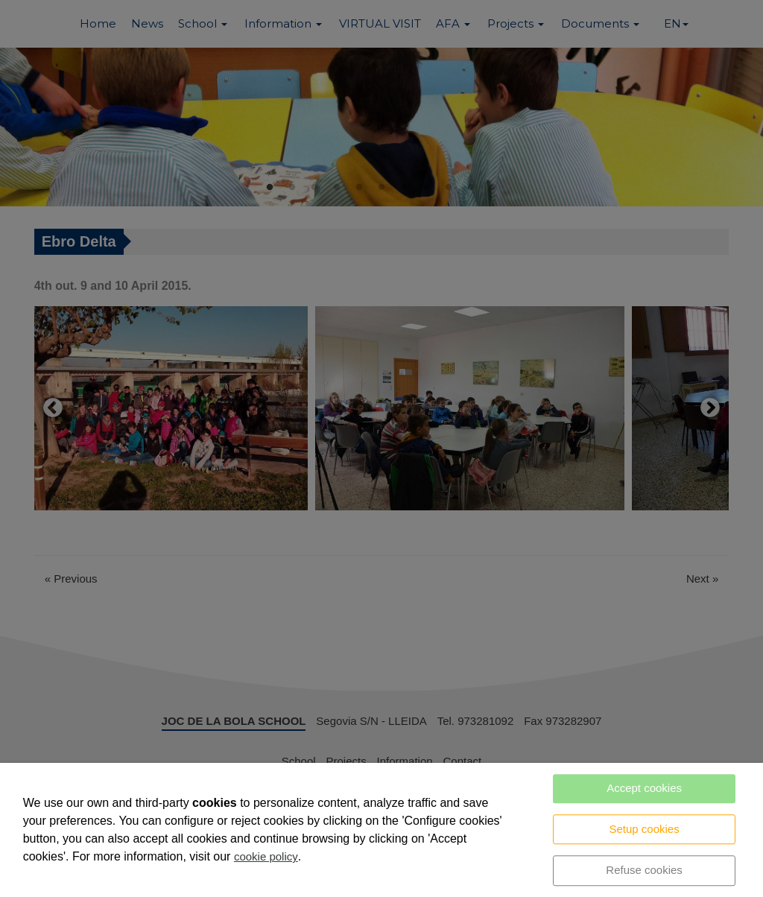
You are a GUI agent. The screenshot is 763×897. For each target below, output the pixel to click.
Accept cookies (644, 788)
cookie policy (266, 856)
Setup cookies (644, 828)
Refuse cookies (644, 869)
